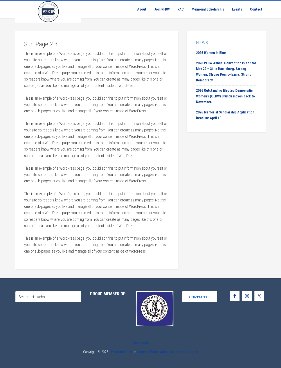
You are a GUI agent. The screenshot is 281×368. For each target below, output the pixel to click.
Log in (193, 352)
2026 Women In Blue (211, 53)
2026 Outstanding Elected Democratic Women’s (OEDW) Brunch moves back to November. (225, 96)
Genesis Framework (152, 352)
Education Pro (121, 352)
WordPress (178, 352)
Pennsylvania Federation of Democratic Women (48, 12)
